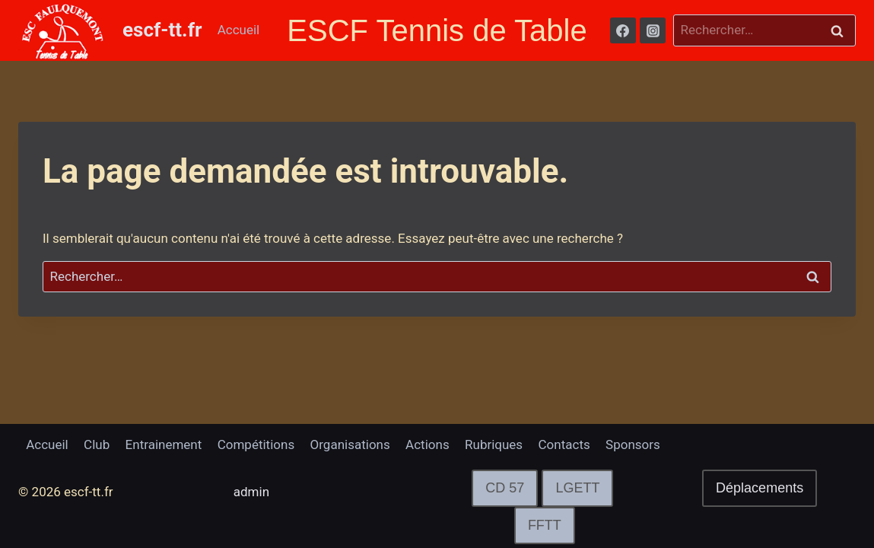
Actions (427, 444)
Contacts (564, 444)
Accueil (239, 29)
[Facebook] (623, 30)
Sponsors (632, 444)
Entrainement (164, 444)
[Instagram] (653, 30)
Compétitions (256, 444)
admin (251, 491)
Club (97, 444)
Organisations (350, 444)
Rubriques (494, 444)
